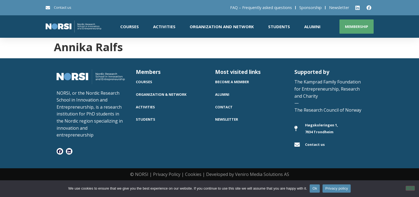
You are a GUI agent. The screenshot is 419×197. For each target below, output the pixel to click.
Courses (129, 26)
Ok (314, 188)
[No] (410, 188)
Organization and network (222, 26)
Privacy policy (336, 188)
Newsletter (339, 7)
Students (279, 26)
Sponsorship (310, 7)
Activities (164, 26)
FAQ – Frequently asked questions (261, 7)
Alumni (312, 26)
